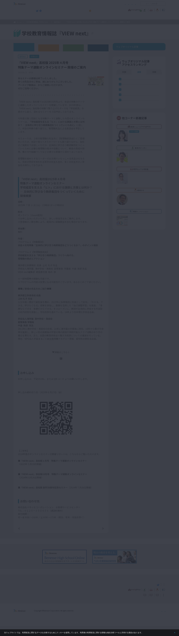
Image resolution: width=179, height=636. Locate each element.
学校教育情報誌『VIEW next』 (39, 17)
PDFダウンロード (63, 362)
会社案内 (162, 620)
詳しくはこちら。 (150, 631)
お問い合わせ (130, 3)
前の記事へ (26, 538)
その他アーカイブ (98, 48)
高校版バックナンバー (48, 48)
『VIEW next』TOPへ (109, 33)
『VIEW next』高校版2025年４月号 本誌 (62, 121)
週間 (139, 89)
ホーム (19, 22)
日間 (124, 89)
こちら (41, 87)
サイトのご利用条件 (66, 3)
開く (142, 4)
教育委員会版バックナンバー (73, 48)
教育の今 (138, 9)
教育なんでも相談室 (119, 9)
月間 (154, 89)
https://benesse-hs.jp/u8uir (32, 389)
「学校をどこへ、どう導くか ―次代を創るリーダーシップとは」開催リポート (58, 501)
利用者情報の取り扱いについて (108, 3)
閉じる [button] (170, 631)
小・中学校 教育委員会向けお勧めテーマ (138, 17)
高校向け (57, 22)
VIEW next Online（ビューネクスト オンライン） (24, 594)
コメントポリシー (85, 3)
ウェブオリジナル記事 (24, 47)
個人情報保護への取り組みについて (141, 620)
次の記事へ (95, 538)
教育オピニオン (97, 9)
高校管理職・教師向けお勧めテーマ (88, 17)
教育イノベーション (157, 9)
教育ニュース (72, 9)
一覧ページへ (61, 538)
